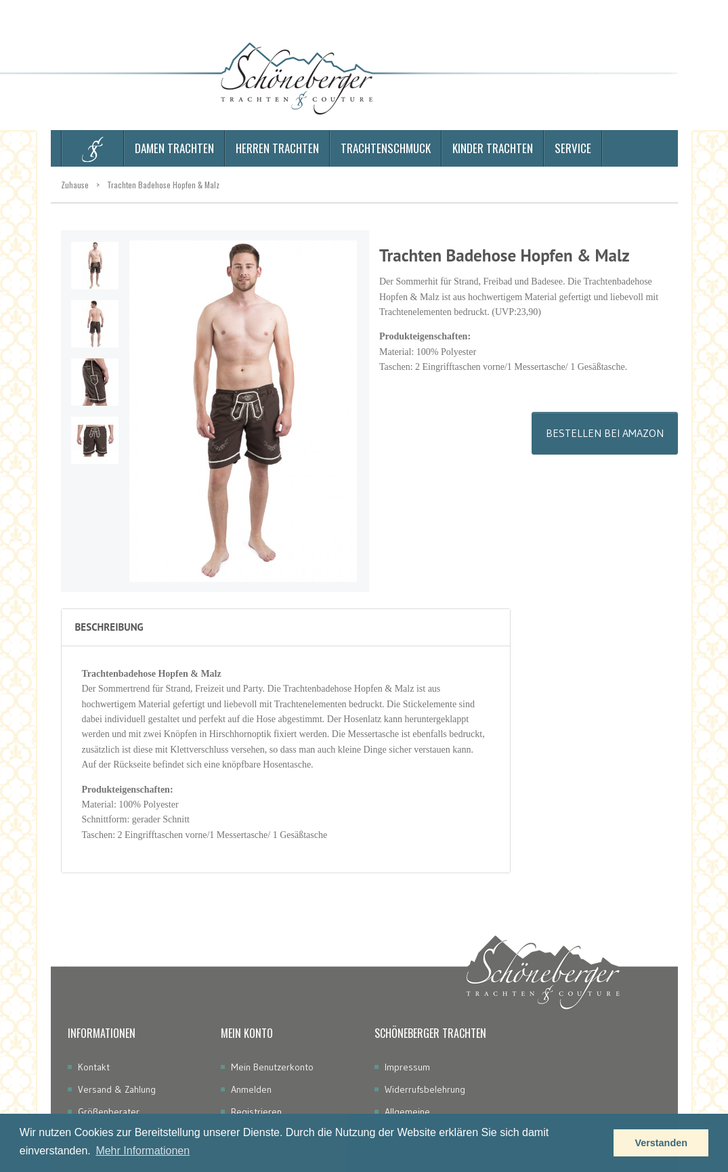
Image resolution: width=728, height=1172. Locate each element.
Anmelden (251, 1089)
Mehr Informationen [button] (142, 1150)
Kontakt (94, 1067)
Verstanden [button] (661, 1142)
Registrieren (256, 1112)
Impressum (407, 1067)
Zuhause (75, 184)
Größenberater (109, 1112)
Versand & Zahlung (117, 1089)
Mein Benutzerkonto (272, 1067)
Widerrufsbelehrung (425, 1089)
